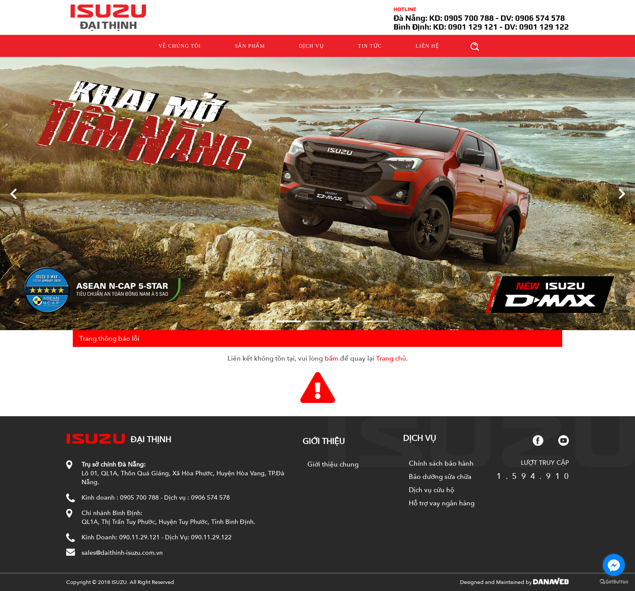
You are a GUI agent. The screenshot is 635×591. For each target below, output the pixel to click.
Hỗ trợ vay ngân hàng (441, 503)
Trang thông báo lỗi (109, 338)
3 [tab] (317, 321)
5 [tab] (375, 321)
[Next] (622, 194)
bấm (331, 358)
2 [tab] (288, 321)
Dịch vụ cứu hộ (431, 490)
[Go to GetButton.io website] (614, 582)
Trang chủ (391, 358)
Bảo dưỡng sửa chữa (440, 476)
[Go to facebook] (614, 565)
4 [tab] (346, 321)
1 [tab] (259, 321)
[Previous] (13, 194)
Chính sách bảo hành (441, 463)
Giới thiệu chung (333, 464)
